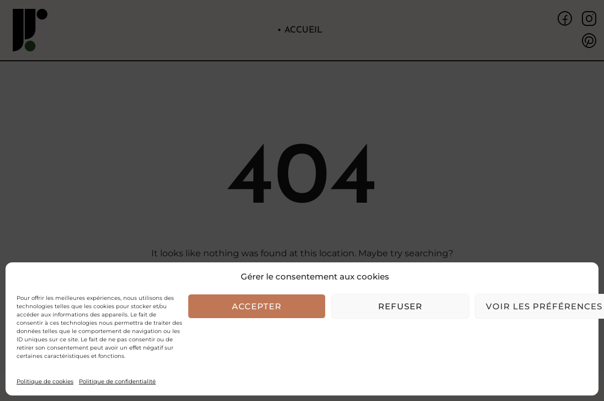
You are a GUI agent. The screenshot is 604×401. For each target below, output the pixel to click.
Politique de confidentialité (117, 381)
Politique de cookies (45, 381)
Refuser (400, 306)
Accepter (257, 306)
